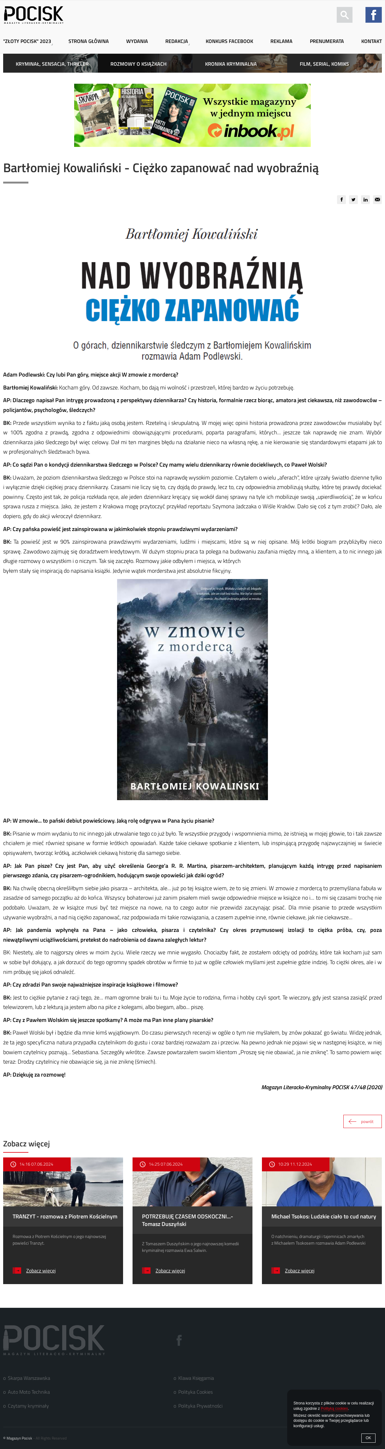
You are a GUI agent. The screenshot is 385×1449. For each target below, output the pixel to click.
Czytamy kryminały (28, 1406)
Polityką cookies (334, 1408)
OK (368, 1438)
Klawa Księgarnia (196, 1378)
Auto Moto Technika (29, 1392)
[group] (341, 199)
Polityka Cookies (195, 1392)
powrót (367, 1121)
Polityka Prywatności (200, 1406)
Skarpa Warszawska (29, 1378)
